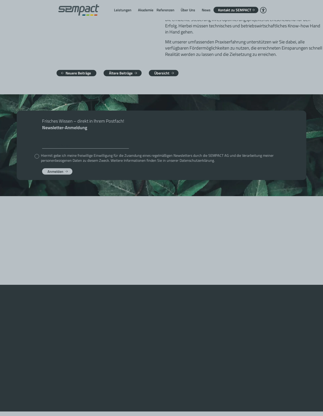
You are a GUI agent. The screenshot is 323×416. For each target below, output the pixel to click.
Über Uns (188, 10)
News (206, 10)
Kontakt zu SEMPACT (234, 10)
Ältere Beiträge (121, 73)
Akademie (145, 10)
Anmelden (55, 171)
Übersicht (161, 73)
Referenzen (165, 10)
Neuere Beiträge (78, 73)
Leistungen (122, 10)
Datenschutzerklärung (197, 160)
